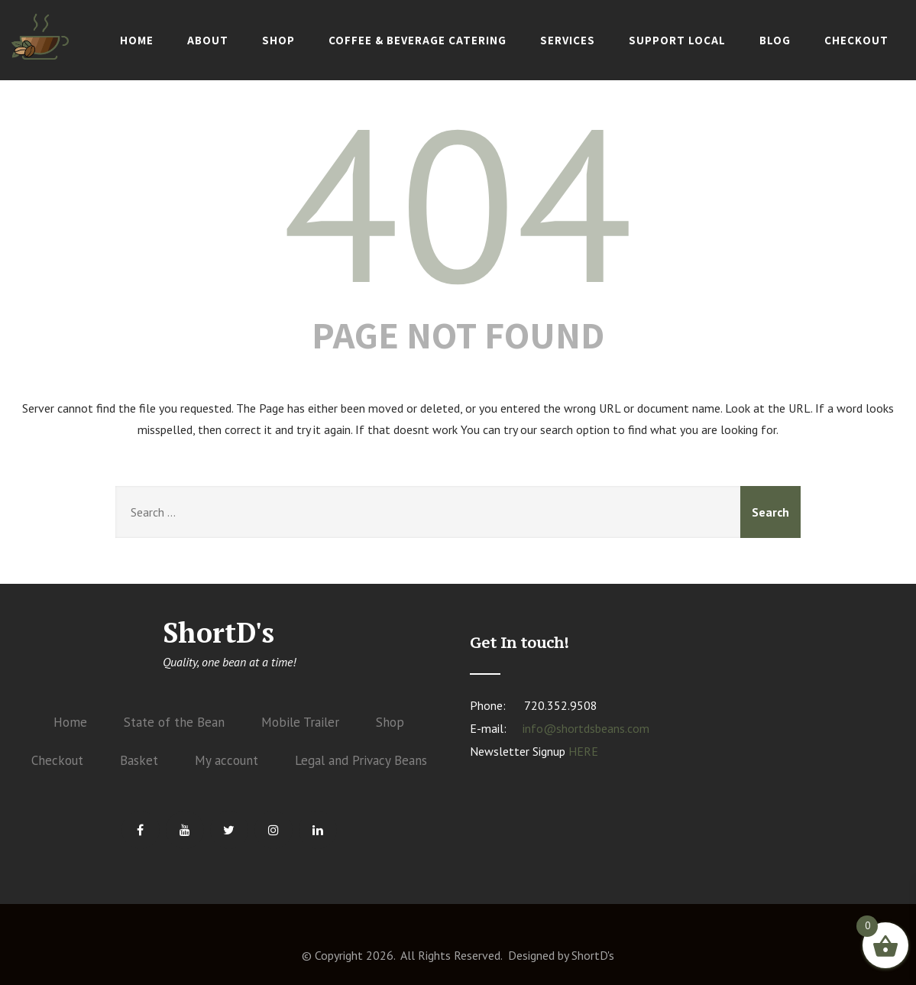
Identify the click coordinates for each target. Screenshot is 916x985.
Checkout (856, 40)
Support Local (677, 40)
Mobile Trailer (300, 722)
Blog (775, 40)
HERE (583, 751)
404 (458, 202)
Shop (278, 40)
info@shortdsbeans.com (586, 728)
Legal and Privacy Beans (361, 760)
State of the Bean (174, 722)
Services (567, 40)
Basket (139, 760)
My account (226, 760)
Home (137, 40)
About (207, 40)
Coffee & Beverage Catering (418, 40)
